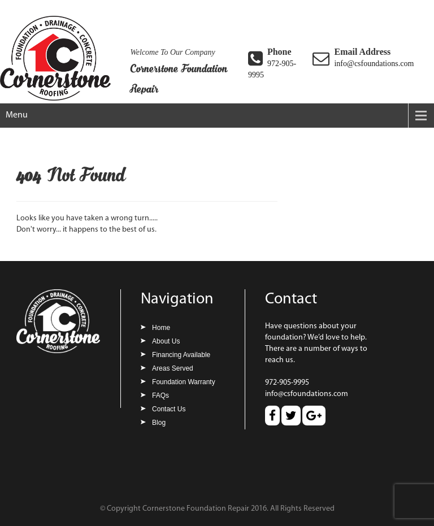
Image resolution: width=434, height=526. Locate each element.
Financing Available (181, 355)
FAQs (160, 395)
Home (161, 328)
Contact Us (168, 409)
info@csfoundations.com (374, 63)
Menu (17, 115)
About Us (166, 341)
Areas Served (172, 368)
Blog (159, 423)
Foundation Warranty (183, 382)
